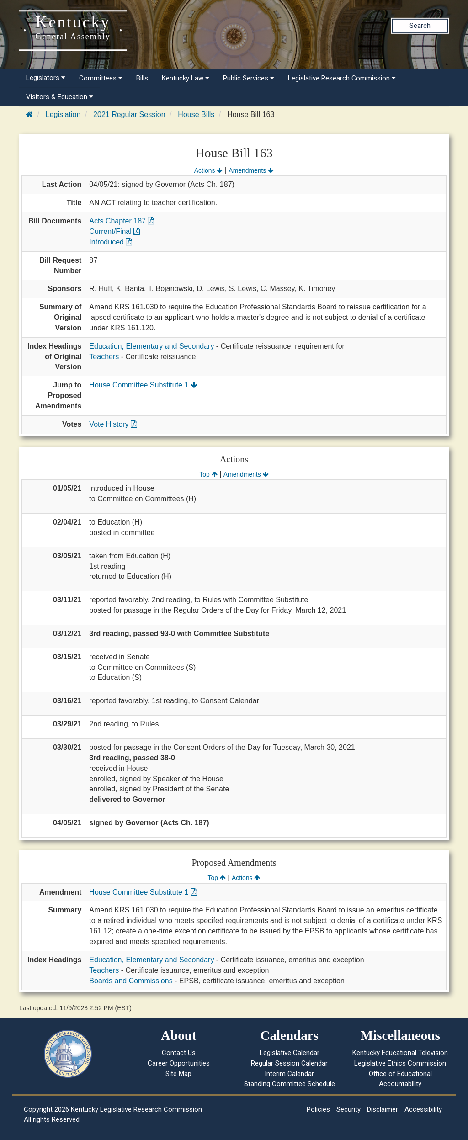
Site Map (178, 1074)
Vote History (113, 424)
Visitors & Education (59, 97)
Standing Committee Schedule (289, 1084)
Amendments (251, 170)
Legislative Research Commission (342, 78)
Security (348, 1109)
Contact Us (179, 1053)
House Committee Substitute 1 (143, 385)
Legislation (63, 114)
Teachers (104, 357)
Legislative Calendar (289, 1053)
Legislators (45, 78)
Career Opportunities (179, 1063)
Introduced (110, 242)
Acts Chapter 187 (121, 221)
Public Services (248, 78)
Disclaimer (382, 1109)
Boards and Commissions (130, 981)
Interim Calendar (289, 1074)
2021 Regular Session (129, 114)
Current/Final (114, 231)
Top (208, 474)
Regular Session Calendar (289, 1063)
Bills (142, 78)
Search (420, 25)
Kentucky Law (185, 78)
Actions (208, 170)
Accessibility (423, 1109)
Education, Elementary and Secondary (151, 346)
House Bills (196, 114)
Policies (318, 1109)
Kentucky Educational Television (400, 1053)
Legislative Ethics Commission (400, 1063)
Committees (100, 78)
